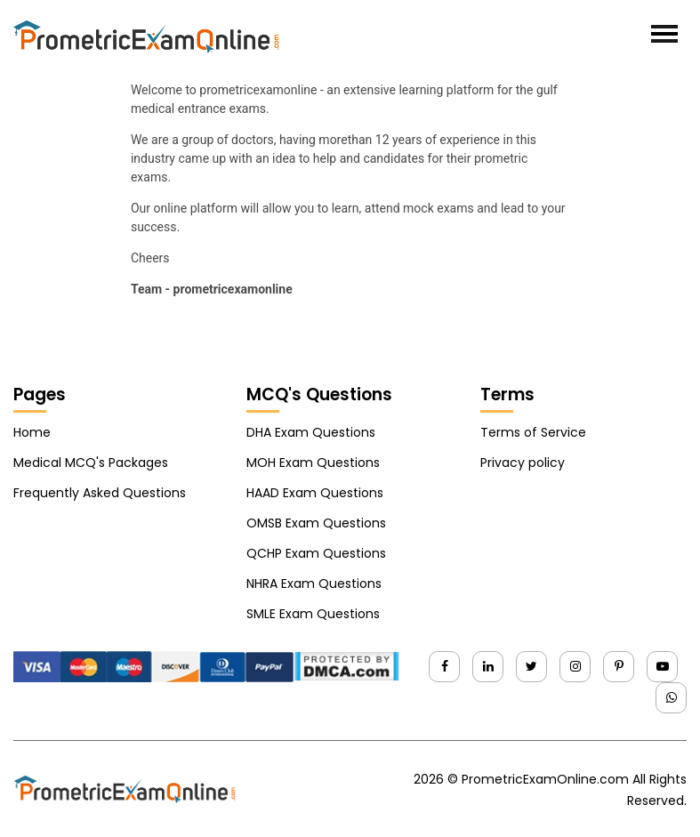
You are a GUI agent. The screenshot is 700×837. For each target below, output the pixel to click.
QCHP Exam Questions (316, 553)
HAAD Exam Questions (314, 493)
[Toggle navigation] (664, 33)
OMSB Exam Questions (316, 523)
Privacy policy (522, 462)
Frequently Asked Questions (99, 493)
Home (32, 432)
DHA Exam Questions (310, 432)
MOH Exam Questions (313, 462)
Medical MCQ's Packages (90, 462)
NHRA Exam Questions (314, 583)
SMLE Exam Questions (313, 614)
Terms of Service (533, 432)
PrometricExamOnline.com (545, 779)
